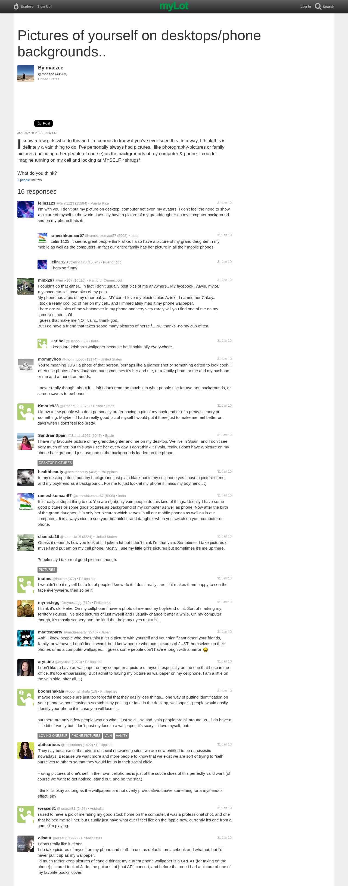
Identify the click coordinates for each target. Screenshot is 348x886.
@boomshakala (77, 691)
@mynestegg (71, 603)
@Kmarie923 (70, 406)
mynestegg (49, 602)
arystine (46, 661)
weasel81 (47, 808)
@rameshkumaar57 (100, 236)
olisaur (44, 838)
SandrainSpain (52, 435)
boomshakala (51, 691)
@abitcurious (71, 745)
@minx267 (63, 280)
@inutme (59, 579)
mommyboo (49, 359)
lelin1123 (46, 203)
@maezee (46, 74)
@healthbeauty (76, 472)
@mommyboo (73, 359)
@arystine (63, 662)
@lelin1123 (65, 203)
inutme (44, 578)
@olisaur (59, 838)
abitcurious (49, 744)
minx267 (46, 280)
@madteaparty (74, 632)
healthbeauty (50, 471)
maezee (54, 68)
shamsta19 (48, 536)
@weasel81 (66, 809)
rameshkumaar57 (67, 235)
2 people (23, 180)
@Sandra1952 (79, 436)
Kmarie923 (48, 405)
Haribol (58, 341)
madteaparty (50, 632)
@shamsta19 (70, 537)
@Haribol (73, 341)
